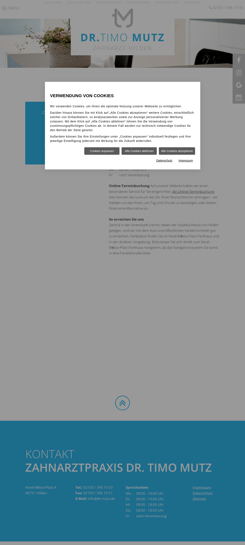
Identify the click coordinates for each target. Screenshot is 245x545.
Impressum (186, 160)
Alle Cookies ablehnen (139, 151)
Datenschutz (164, 160)
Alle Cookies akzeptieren (177, 151)
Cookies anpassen (102, 151)
